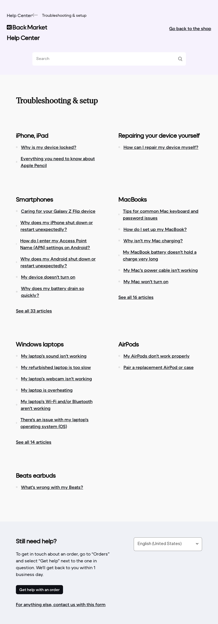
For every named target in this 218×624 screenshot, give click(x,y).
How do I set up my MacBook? (155, 229)
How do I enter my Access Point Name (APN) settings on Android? (55, 244)
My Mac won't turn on (145, 281)
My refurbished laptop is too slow (56, 367)
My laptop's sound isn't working (54, 356)
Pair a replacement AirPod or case (158, 367)
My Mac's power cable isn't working (160, 270)
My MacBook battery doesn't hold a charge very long (159, 255)
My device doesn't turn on (48, 277)
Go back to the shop (190, 28)
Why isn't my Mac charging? (153, 240)
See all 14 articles (33, 442)
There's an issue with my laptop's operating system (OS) (54, 423)
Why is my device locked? (48, 147)
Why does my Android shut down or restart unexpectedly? (58, 262)
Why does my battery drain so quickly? (52, 291)
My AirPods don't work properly (156, 356)
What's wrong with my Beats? (52, 487)
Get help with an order (39, 589)
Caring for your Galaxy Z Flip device (58, 211)
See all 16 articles (136, 297)
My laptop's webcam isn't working (56, 378)
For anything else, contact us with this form (61, 604)
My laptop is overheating (47, 390)
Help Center (19, 16)
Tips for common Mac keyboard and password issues (160, 214)
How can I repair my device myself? (160, 147)
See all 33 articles (34, 311)
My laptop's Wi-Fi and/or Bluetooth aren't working (57, 404)
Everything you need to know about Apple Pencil (58, 162)
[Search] (107, 59)
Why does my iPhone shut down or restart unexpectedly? (56, 226)
